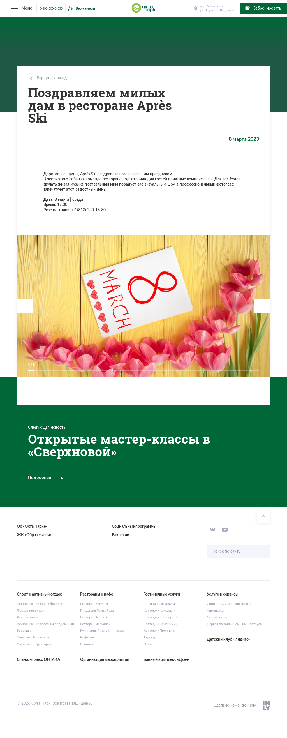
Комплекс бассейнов (33, 637)
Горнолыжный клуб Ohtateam (40, 603)
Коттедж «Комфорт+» (160, 617)
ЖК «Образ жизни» (34, 535)
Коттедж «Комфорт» (159, 610)
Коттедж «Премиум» (159, 630)
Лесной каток (27, 617)
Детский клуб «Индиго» (228, 640)
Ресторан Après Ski (94, 617)
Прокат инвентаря (31, 610)
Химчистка (215, 610)
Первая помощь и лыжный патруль (234, 624)
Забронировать (262, 7)
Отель (148, 644)
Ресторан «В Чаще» (95, 624)
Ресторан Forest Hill (95, 603)
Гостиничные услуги (159, 603)
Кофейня (87, 637)
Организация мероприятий (104, 660)
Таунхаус (150, 637)
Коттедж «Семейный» (160, 624)
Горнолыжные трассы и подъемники (45, 624)
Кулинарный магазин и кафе (102, 630)
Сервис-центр (217, 617)
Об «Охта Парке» (32, 527)
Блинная (86, 644)
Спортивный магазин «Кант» (229, 603)
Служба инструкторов (34, 644)
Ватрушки (25, 630)
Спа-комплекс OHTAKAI (39, 660)
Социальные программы (134, 527)
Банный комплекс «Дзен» (166, 660)
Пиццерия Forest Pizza (97, 610)
